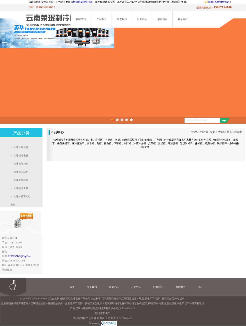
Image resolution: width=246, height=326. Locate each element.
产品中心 (101, 19)
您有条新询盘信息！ (218, 1)
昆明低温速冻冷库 (131, 298)
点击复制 (54, 298)
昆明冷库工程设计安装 (154, 298)
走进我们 (122, 19)
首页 (212, 132)
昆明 (96, 318)
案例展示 (162, 19)
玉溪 (107, 318)
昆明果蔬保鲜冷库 (83, 1)
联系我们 (183, 19)
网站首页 (81, 19)
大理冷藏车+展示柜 (230, 132)
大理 (118, 318)
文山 (124, 318)
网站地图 (180, 287)
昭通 (113, 318)
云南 (91, 318)
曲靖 (102, 318)
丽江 (129, 318)
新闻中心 (142, 19)
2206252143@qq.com (19, 256)
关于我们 (92, 287)
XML (200, 287)
